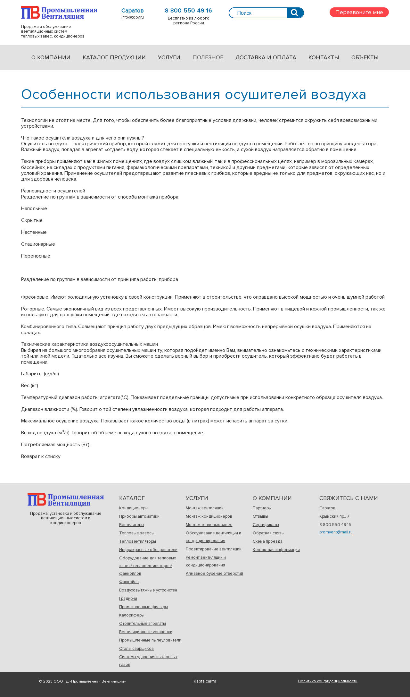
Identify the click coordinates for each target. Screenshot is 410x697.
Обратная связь (268, 533)
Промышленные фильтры (143, 606)
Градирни (128, 598)
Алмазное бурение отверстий (214, 573)
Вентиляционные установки (145, 631)
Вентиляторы (131, 524)
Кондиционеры (133, 508)
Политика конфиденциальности (327, 681)
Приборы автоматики (139, 516)
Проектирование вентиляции (214, 549)
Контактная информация (276, 549)
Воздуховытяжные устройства (148, 590)
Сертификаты (266, 524)
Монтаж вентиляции (205, 508)
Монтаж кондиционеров (209, 516)
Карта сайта (205, 681)
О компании (50, 57)
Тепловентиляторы (137, 541)
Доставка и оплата (265, 57)
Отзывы (260, 516)
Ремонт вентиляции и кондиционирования (206, 561)
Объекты (365, 57)
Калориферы (131, 615)
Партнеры (262, 508)
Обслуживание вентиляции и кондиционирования (213, 537)
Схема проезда (268, 541)
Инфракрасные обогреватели (148, 549)
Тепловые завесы (136, 533)
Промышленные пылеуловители (150, 640)
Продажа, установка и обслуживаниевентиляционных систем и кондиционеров (66, 499)
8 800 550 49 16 (188, 10)
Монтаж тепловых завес (209, 524)
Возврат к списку (41, 456)
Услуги (169, 57)
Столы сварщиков (136, 648)
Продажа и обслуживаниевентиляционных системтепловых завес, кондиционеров (59, 13)
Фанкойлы (129, 581)
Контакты (323, 57)
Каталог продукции (114, 57)
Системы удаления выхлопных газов (148, 660)
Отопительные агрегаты (142, 623)
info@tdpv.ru (132, 17)
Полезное (208, 57)
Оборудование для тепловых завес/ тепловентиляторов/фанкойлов (147, 566)
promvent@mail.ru (336, 532)
